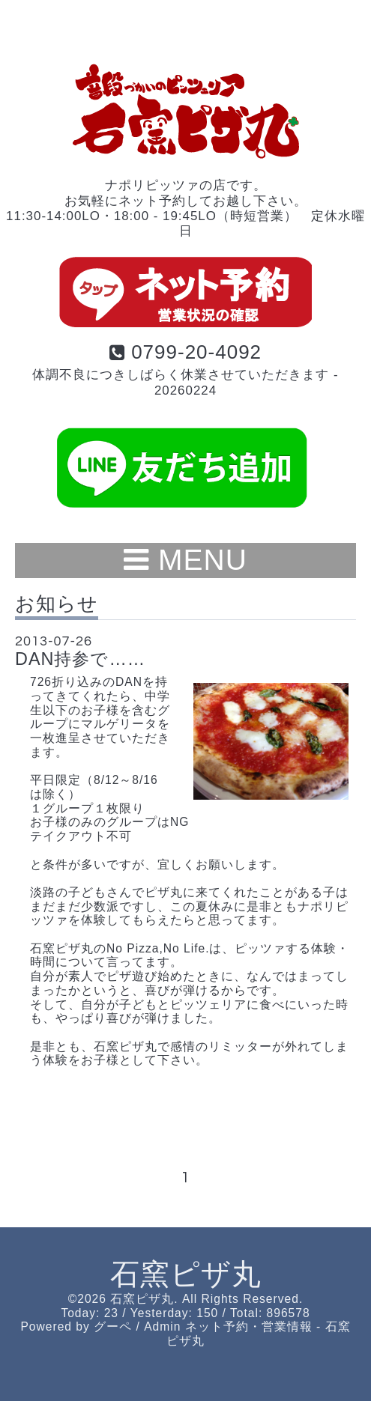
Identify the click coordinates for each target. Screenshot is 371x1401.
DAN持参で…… (80, 659)
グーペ (113, 1326)
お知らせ (56, 604)
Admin (162, 1326)
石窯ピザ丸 (186, 1274)
